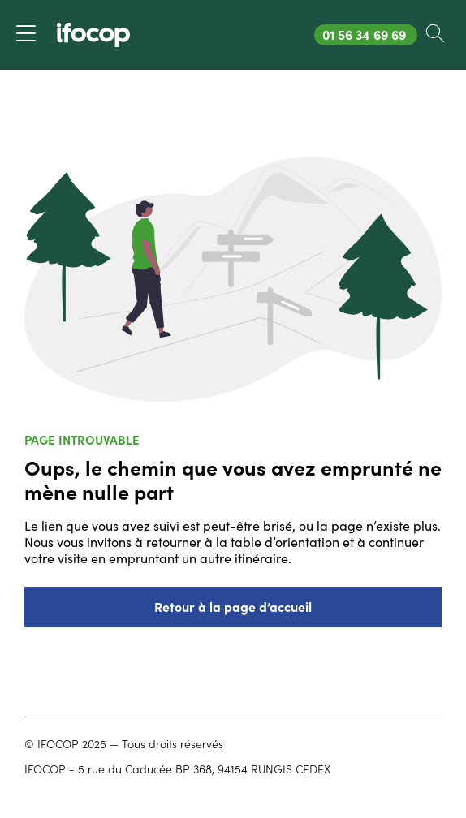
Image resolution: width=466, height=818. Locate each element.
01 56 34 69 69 (369, 34)
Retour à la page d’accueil (233, 607)
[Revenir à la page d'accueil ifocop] (93, 35)
